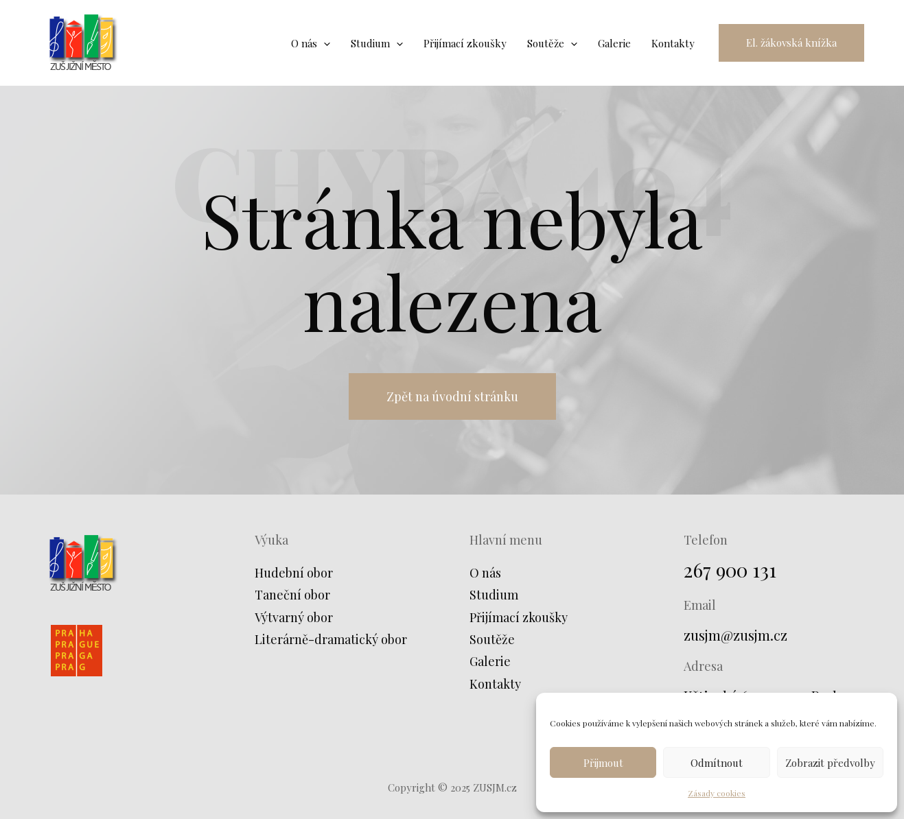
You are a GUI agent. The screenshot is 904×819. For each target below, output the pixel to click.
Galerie (490, 661)
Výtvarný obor (294, 617)
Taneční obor (292, 594)
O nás (485, 573)
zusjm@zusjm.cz (735, 635)
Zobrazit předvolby (830, 763)
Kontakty (495, 684)
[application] (323, 43)
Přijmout (603, 763)
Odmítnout (717, 763)
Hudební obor (294, 573)
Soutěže (492, 639)
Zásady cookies (716, 792)
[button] (791, 43)
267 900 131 (730, 569)
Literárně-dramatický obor (331, 639)
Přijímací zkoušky (519, 617)
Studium (494, 594)
